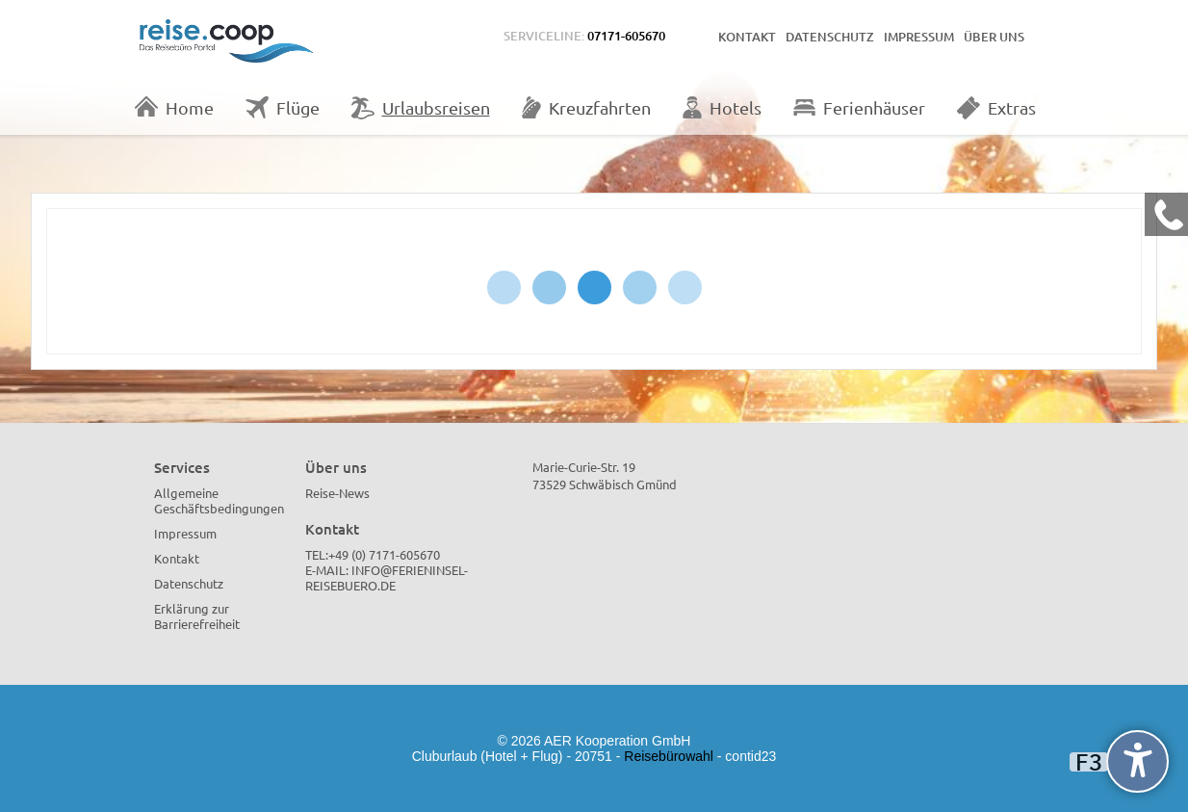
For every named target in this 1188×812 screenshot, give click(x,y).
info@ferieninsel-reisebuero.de (386, 577)
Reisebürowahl (668, 756)
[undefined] (1137, 761)
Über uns (994, 36)
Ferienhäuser (859, 107)
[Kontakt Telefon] (1166, 214)
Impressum (919, 36)
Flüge (282, 107)
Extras (996, 107)
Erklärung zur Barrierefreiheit (197, 616)
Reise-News (337, 493)
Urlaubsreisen (420, 107)
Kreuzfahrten (586, 107)
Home (174, 107)
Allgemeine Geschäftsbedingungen (219, 500)
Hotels (722, 107)
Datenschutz (830, 36)
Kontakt (747, 36)
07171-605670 (626, 35)
